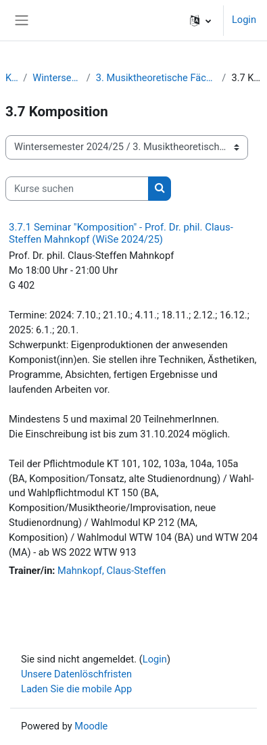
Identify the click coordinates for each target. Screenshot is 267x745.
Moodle (90, 726)
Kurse (11, 78)
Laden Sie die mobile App (76, 689)
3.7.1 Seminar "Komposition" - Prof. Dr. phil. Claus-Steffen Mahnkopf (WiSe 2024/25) (121, 233)
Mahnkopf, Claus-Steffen (111, 570)
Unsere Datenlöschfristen (76, 674)
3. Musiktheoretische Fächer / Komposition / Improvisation (156, 78)
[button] (200, 20)
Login (244, 20)
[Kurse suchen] (77, 188)
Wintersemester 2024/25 (56, 78)
